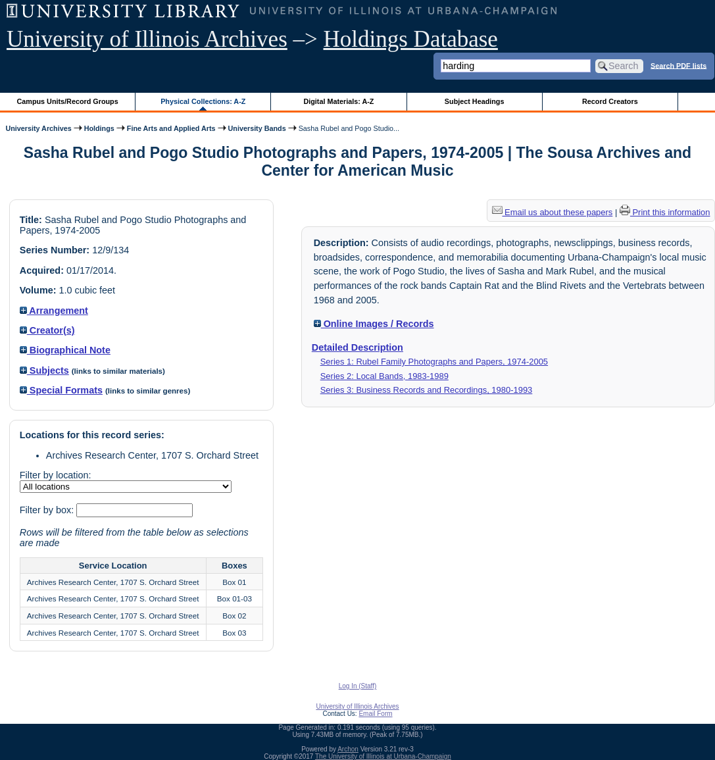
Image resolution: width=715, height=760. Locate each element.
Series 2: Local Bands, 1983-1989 (384, 376)
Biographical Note (65, 350)
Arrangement (54, 310)
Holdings (99, 128)
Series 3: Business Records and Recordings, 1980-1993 (426, 390)
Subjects (44, 370)
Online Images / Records (374, 323)
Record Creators (610, 101)
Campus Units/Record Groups (67, 101)
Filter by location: (55, 475)
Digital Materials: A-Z (338, 101)
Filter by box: (48, 510)
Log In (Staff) (358, 686)
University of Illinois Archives (147, 39)
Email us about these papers (552, 212)
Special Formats (61, 390)
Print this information (665, 212)
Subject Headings (475, 101)
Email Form (375, 713)
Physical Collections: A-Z (202, 101)
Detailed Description (357, 347)
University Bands (257, 128)
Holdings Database (411, 39)
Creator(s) (47, 330)
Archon (347, 749)
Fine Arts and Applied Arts (171, 128)
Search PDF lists (678, 65)
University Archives (38, 128)
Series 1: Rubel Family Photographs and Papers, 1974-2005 (434, 362)
